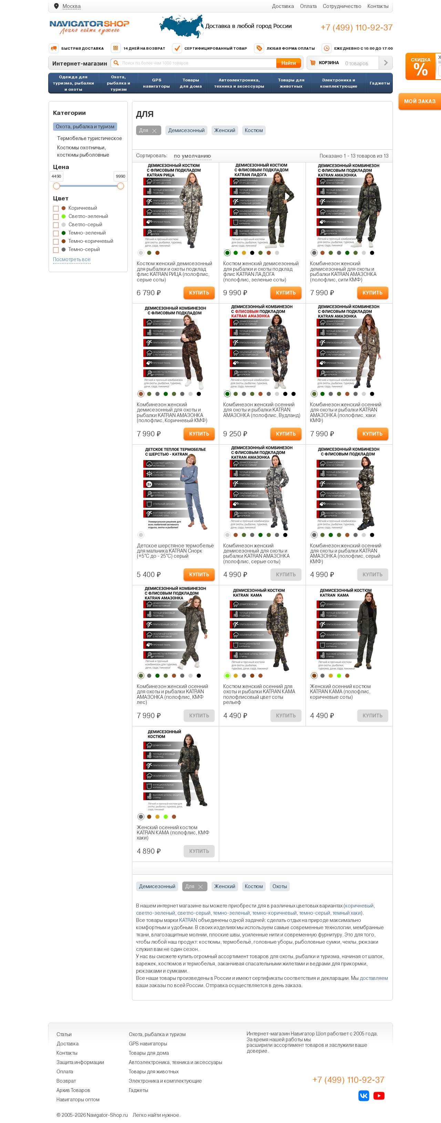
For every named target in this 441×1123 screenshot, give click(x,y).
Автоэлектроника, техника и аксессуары (239, 83)
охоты (280, 886)
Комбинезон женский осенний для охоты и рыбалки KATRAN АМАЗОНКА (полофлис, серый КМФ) (345, 553)
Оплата (308, 6)
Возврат (66, 1081)
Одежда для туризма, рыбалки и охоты (73, 83)
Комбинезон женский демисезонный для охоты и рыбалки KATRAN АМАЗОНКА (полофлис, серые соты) (256, 553)
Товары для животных (291, 83)
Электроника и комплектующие (338, 83)
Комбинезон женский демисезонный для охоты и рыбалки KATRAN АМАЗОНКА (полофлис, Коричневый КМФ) (172, 412)
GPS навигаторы (156, 83)
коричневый (359, 905)
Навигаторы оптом (78, 1099)
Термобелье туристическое (89, 138)
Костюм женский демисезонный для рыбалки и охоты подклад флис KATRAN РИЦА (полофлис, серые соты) (174, 271)
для (143, 130)
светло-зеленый (155, 913)
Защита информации (80, 1062)
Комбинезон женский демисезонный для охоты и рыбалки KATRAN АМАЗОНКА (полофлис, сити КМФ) (343, 271)
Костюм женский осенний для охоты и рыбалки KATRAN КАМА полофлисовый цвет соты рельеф (259, 694)
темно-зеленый (231, 913)
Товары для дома (191, 83)
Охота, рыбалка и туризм (118, 83)
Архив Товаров (73, 1090)
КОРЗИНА (329, 63)
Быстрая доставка (76, 48)
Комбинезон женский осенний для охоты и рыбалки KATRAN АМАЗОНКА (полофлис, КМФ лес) (172, 694)
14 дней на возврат (137, 48)
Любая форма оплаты (284, 48)
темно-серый (314, 913)
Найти (288, 63)
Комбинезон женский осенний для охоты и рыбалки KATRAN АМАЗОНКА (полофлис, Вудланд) (261, 410)
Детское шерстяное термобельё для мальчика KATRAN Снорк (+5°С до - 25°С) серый (175, 551)
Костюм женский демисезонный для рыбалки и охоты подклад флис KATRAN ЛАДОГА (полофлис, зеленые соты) (261, 271)
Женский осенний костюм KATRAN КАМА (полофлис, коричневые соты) (340, 692)
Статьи (64, 1034)
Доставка (283, 6)
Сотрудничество (342, 6)
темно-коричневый (274, 913)
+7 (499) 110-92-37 (357, 27)
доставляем (374, 978)
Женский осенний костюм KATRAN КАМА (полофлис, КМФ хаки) (173, 833)
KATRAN (188, 920)
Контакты (378, 6)
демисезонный (186, 130)
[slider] (56, 185)
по (192, 156)
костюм (254, 130)
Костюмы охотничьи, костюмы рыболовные (83, 151)
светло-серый (194, 913)
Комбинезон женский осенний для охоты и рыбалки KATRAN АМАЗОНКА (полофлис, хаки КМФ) (345, 412)
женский (224, 130)
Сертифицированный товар (209, 48)
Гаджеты (380, 83)
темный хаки (346, 913)
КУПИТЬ (199, 293)
